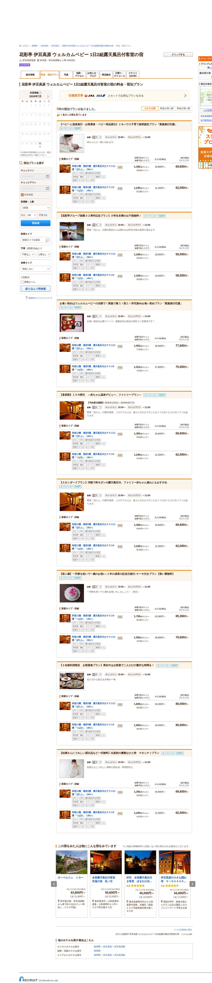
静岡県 (34, 46)
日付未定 (27, 194)
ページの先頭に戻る (183, 930)
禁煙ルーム (28, 282)
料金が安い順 (166, 108)
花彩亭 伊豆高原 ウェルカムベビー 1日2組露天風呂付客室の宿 (87, 46)
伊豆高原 (44, 46)
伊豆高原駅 (119, 946)
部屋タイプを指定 (31, 240)
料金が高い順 (183, 108)
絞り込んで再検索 (35, 288)
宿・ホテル (23, 46)
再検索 (35, 223)
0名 (45, 215)
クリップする (178, 54)
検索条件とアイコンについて (38, 298)
